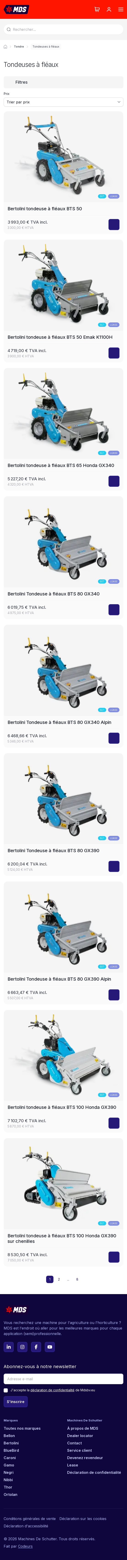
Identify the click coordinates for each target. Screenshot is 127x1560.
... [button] (68, 1279)
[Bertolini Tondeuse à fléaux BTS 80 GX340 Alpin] (63, 686)
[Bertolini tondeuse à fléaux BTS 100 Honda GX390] (63, 1071)
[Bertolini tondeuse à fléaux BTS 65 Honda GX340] (63, 429)
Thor (8, 1487)
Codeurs (25, 1546)
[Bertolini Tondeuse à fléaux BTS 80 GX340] (63, 557)
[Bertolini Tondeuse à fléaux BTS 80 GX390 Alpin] (63, 943)
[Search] (63, 29)
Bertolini (11, 1443)
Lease (72, 1465)
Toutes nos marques (22, 1428)
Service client (79, 1450)
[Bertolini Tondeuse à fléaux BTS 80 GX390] (63, 814)
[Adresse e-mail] (63, 1379)
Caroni (10, 1457)
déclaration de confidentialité (52, 1390)
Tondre (19, 46)
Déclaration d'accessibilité (26, 1526)
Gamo (9, 1465)
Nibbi (8, 1479)
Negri (8, 1472)
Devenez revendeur (85, 1457)
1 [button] (49, 1279)
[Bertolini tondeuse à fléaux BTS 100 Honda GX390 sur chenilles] (63, 1202)
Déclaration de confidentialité (94, 1472)
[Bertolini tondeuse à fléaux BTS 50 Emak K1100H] (63, 301)
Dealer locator (80, 1435)
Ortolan (10, 1494)
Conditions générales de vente (30, 1518)
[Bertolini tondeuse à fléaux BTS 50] (63, 172)
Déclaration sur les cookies (82, 1518)
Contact (74, 1443)
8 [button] (77, 1279)
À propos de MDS (82, 1428)
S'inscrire (15, 1401)
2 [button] (59, 1279)
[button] (86, 1279)
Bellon (9, 1435)
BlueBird (11, 1450)
